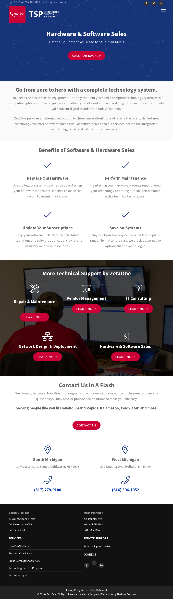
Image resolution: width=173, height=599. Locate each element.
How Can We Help (19, 546)
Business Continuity (20, 553)
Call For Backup (86, 56)
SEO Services (106, 594)
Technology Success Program (26, 568)
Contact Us (86, 425)
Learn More (34, 317)
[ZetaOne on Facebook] (87, 565)
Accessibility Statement (94, 590)
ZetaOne (34, 14)
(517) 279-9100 (17, 529)
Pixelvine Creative (126, 594)
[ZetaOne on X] (94, 565)
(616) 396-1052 (91, 529)
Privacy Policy (73, 590)
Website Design (88, 594)
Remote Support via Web (97, 546)
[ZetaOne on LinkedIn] (101, 565)
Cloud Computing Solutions (25, 560)
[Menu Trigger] (163, 11)
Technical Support (19, 575)
